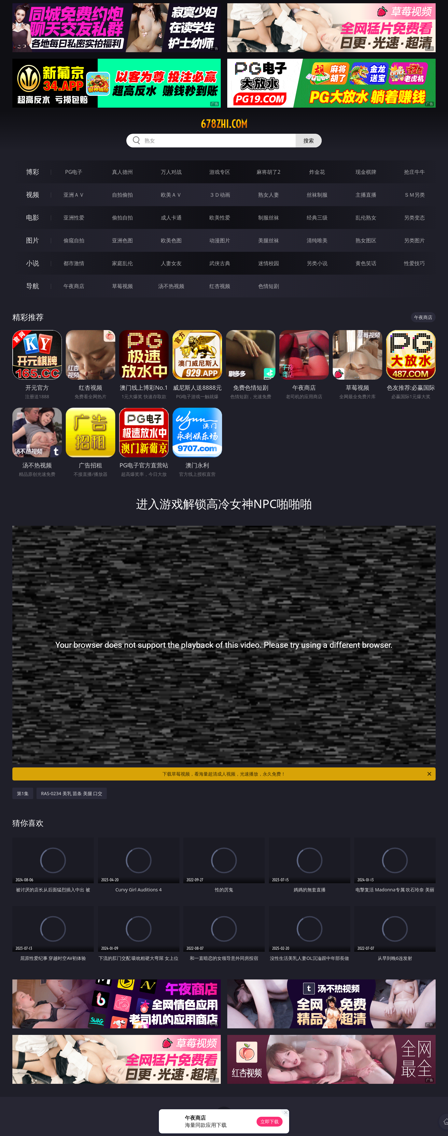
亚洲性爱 (73, 217)
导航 (32, 285)
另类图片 (414, 240)
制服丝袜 (268, 217)
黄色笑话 (366, 263)
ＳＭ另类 (414, 194)
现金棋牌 (366, 171)
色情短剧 (268, 286)
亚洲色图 (122, 240)
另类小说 (317, 263)
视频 (32, 194)
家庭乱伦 (122, 263)
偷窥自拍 (73, 240)
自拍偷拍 (122, 194)
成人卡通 (171, 217)
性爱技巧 (414, 263)
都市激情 (73, 263)
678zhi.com (224, 123)
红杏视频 (219, 286)
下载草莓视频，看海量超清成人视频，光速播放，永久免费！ (297, 774)
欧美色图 (171, 240)
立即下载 (269, 1121)
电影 (32, 217)
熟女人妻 (268, 194)
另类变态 (414, 217)
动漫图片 (219, 240)
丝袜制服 (317, 194)
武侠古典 (219, 263)
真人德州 (122, 171)
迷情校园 (268, 263)
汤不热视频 (171, 286)
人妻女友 (171, 263)
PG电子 (73, 171)
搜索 (308, 140)
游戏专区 (219, 171)
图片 (32, 240)
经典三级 (317, 217)
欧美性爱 (219, 217)
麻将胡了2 (268, 171)
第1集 (23, 793)
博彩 (32, 171)
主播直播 (366, 194)
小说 (32, 263)
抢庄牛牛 (414, 171)
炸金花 (317, 171)
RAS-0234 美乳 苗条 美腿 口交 (71, 793)
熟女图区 (366, 240)
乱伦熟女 (366, 217)
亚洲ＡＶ (73, 194)
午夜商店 (73, 286)
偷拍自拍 (122, 217)
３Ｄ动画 (219, 194)
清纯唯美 (317, 240)
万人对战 (171, 171)
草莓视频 (122, 286)
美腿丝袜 (268, 240)
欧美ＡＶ (171, 194)
